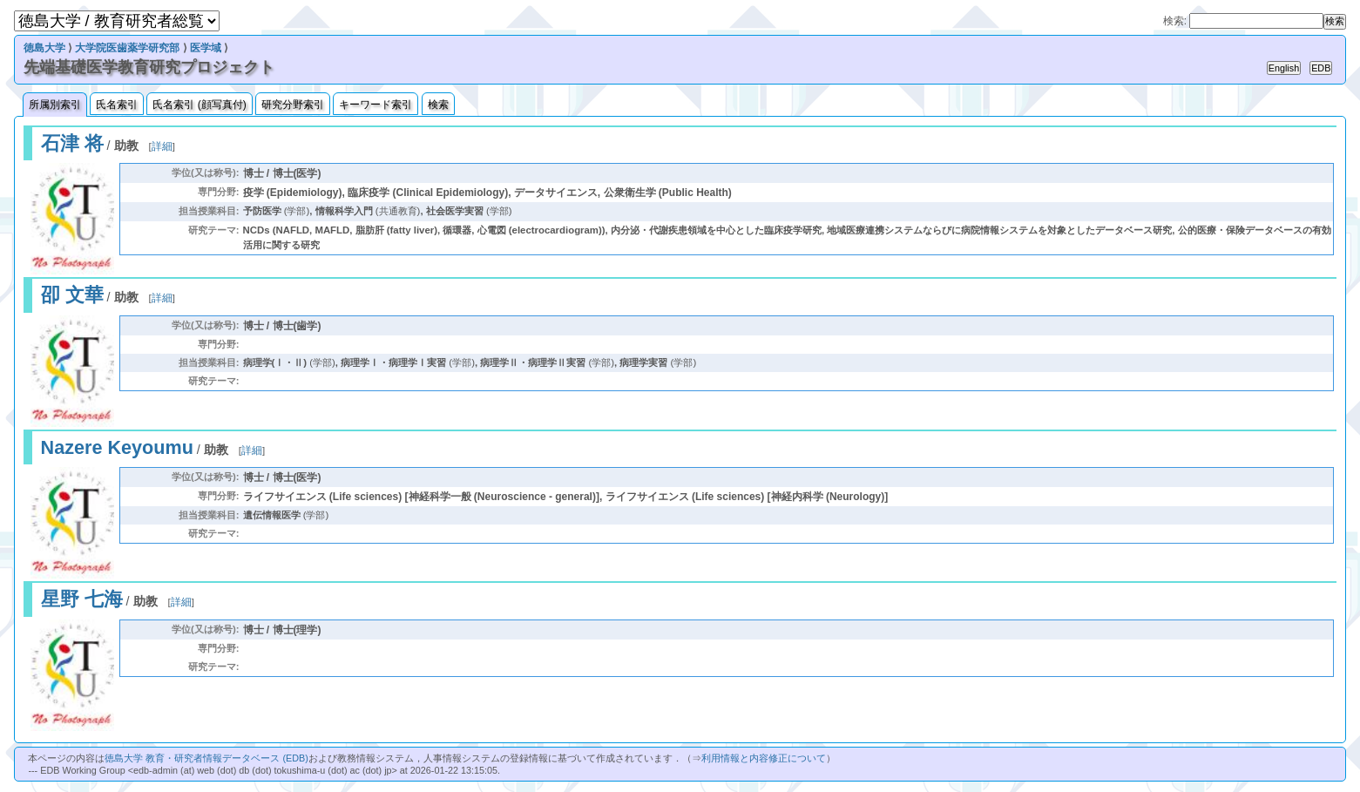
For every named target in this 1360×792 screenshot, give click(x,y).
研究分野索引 (292, 104)
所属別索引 (55, 104)
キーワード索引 (375, 104)
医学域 (205, 48)
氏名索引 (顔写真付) (199, 104)
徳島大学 (44, 48)
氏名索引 (117, 104)
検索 (438, 104)
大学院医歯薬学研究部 (127, 48)
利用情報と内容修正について (763, 758)
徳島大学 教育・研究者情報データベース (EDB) (206, 758)
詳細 (162, 146)
